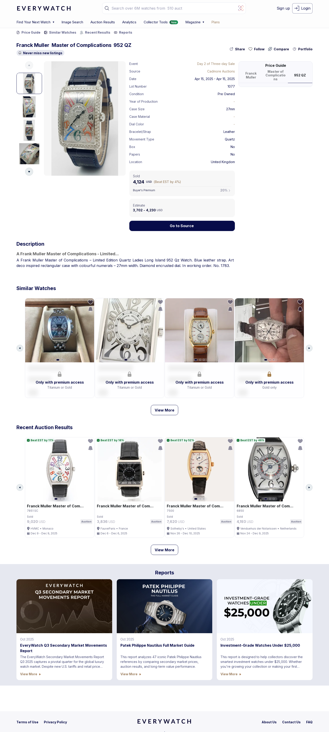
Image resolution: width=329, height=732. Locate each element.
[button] (106, 8)
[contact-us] (291, 722)
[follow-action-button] (257, 49)
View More (164, 413)
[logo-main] (43, 8)
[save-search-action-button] (89, 311)
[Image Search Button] (241, 8)
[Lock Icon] (182, 226)
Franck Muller (32, 45)
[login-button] (302, 8)
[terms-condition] (27, 722)
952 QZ (122, 45)
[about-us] (269, 722)
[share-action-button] (237, 49)
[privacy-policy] (55, 722)
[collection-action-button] (303, 49)
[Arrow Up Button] (29, 65)
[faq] (309, 722)
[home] (164, 723)
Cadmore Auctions (221, 71)
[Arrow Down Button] (29, 172)
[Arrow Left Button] (19, 349)
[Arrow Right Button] (309, 349)
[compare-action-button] (278, 49)
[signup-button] (283, 8)
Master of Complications (81, 45)
